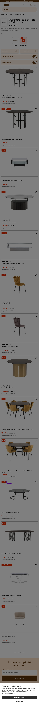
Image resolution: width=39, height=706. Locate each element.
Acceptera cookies (19, 697)
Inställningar (19, 701)
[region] (19, 694)
